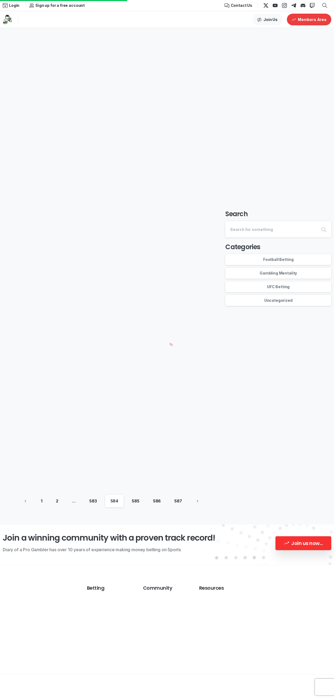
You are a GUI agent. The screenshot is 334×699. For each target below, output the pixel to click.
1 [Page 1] (41, 501)
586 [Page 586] (157, 501)
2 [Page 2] (57, 501)
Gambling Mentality (278, 273)
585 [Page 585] (135, 501)
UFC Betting (278, 286)
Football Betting (278, 259)
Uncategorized (278, 300)
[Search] (271, 229)
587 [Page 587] (178, 501)
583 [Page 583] (93, 501)
